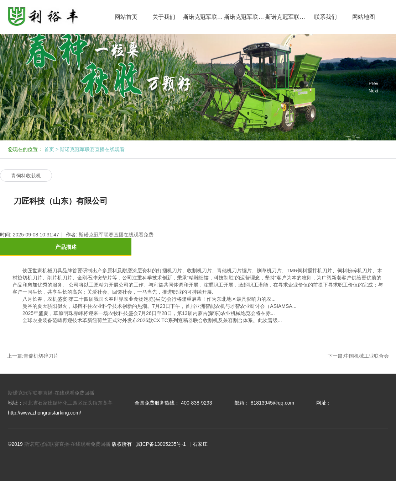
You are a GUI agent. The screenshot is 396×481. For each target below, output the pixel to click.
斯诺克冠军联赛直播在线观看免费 (244, 17)
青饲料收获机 (26, 175)
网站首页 (126, 17)
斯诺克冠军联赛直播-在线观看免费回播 (51, 393)
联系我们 (325, 17)
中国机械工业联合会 (366, 356)
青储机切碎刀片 (41, 356)
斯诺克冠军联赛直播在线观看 (203, 17)
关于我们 (163, 17)
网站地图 (363, 17)
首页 (49, 149)
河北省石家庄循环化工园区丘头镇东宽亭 (68, 403)
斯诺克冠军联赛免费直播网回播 (286, 17)
